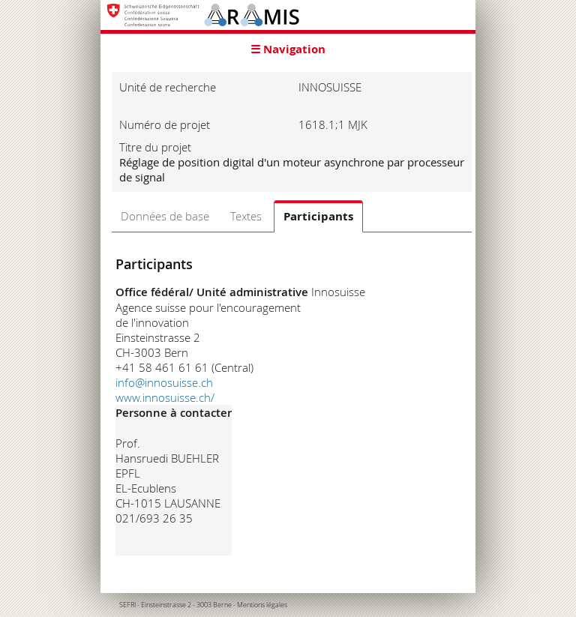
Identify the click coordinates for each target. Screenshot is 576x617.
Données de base (165, 215)
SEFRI (127, 605)
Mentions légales (262, 605)
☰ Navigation (288, 49)
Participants (318, 216)
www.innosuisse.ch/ (165, 397)
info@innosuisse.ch (164, 382)
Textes (246, 215)
